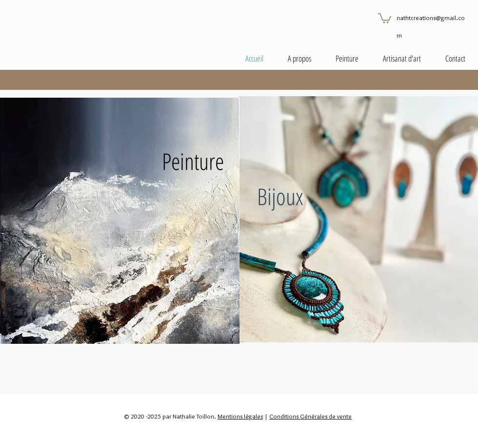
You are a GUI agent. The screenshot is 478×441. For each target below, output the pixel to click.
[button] (384, 17)
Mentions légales (240, 416)
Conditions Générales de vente (310, 416)
